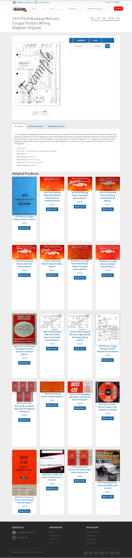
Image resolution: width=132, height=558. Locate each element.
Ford (104, 18)
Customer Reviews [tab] (36, 126)
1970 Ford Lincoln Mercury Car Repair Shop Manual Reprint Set (80, 470)
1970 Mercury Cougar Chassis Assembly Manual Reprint (107, 264)
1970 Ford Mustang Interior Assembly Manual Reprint (80, 196)
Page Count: (21, 154)
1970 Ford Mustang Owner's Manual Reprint (52, 395)
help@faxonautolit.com (25, 2)
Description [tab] (18, 126)
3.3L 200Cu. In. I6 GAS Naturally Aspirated (105, 20)
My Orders (91, 536)
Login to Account (93, 532)
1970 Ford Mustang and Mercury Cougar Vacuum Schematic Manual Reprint (80, 336)
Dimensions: (21, 163)
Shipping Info (54, 536)
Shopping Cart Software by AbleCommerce (28, 552)
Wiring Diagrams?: (23, 157)
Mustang (111, 18)
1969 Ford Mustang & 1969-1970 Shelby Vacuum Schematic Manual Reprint (52, 336)
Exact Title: (21, 151)
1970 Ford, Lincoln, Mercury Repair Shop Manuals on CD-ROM (107, 407)
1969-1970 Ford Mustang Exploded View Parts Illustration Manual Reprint (24, 350)
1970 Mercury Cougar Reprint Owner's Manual (24, 218)
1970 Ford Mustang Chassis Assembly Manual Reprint (24, 264)
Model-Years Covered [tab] (56, 126)
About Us (52, 532)
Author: (19, 148)
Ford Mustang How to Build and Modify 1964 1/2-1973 (107, 486)
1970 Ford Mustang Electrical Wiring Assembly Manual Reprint (107, 196)
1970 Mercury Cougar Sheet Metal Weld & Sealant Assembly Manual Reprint (80, 265)
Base (118, 18)
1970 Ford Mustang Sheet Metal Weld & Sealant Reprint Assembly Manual (52, 196)
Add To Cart (24, 228)
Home (92, 18)
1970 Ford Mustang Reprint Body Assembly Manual (52, 264)
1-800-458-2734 (43, 2)
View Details (52, 275)
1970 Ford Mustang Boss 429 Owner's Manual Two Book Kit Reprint (80, 397)
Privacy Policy (54, 539)
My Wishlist (91, 539)
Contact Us (91, 543)
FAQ (50, 543)
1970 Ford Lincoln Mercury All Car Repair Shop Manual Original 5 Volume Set (24, 407)
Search (118, 9)
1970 (98, 18)
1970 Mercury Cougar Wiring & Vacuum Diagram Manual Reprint (107, 349)
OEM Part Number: (23, 166)
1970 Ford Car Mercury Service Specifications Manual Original (24, 500)
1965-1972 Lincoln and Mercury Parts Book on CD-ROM (52, 477)
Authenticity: (21, 160)
